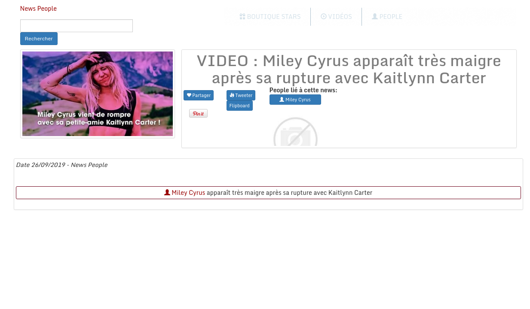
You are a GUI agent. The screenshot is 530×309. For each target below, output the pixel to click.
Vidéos (336, 16)
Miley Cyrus (184, 192)
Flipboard (240, 105)
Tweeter (241, 95)
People (387, 16)
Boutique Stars (270, 16)
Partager (199, 95)
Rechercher (39, 38)
